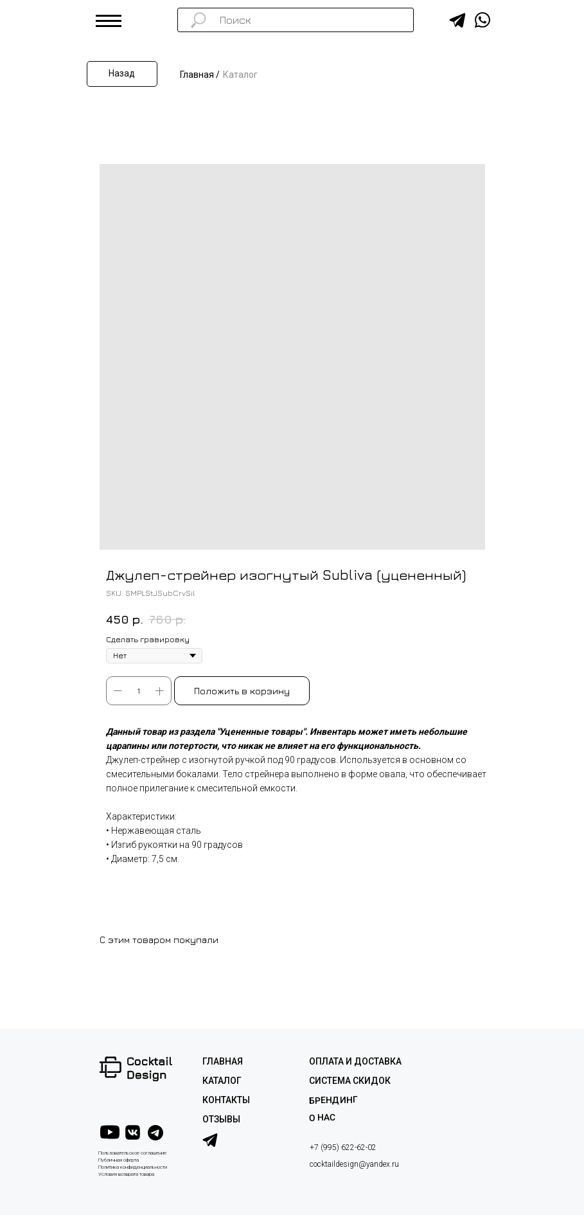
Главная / (200, 74)
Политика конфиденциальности (132, 1167)
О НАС (321, 1117)
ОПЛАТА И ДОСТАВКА (355, 1061)
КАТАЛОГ (222, 1081)
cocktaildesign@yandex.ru (354, 1164)
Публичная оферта (118, 1160)
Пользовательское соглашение (132, 1153)
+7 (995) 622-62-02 (343, 1147)
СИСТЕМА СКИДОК (350, 1081)
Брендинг (332, 1100)
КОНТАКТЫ (226, 1100)
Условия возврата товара (126, 1174)
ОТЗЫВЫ (221, 1119)
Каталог (240, 74)
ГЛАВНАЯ (222, 1061)
